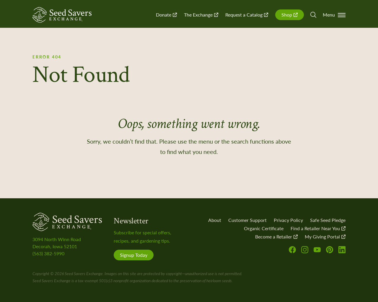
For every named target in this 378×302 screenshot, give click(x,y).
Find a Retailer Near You (318, 228)
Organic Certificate (264, 228)
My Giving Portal (325, 236)
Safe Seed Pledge (328, 220)
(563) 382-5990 (48, 253)
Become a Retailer (276, 236)
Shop (289, 14)
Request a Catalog (246, 14)
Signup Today (133, 254)
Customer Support (247, 220)
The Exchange (201, 14)
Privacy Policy (288, 220)
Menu (334, 14)
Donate (166, 14)
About (214, 220)
